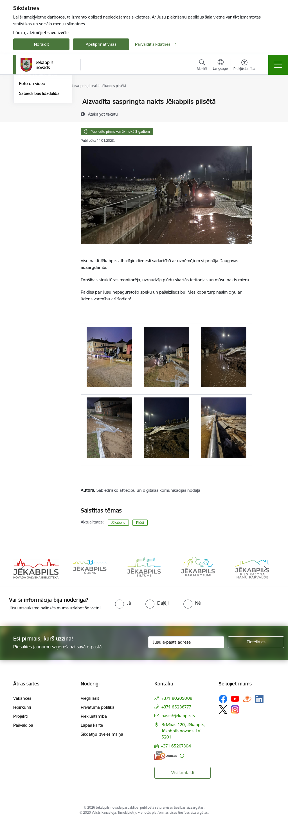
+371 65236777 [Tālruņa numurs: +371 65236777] (176, 707)
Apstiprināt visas (101, 44)
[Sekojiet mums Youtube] (235, 698)
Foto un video (32, 150)
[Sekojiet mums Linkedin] (259, 699)
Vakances (22, 698)
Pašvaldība (23, 725)
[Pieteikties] (256, 642)
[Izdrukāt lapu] (267, 99)
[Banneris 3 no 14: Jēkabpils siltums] (144, 568)
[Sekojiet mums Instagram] (235, 709)
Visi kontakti (182, 772)
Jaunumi (27, 102)
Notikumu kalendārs (38, 141)
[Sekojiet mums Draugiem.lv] (247, 698)
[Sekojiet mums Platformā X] (223, 709)
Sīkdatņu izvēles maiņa (102, 734)
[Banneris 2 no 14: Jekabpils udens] (90, 568)
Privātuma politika (97, 707)
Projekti (20, 716)
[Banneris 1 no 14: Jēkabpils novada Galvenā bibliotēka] (36, 568)
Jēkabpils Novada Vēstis (41, 131)
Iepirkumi (22, 707)
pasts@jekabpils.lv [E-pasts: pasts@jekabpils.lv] (178, 715)
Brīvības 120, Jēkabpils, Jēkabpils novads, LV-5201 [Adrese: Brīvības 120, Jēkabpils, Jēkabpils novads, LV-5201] (183, 731)
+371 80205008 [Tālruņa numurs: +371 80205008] (176, 698)
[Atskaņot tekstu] (103, 114)
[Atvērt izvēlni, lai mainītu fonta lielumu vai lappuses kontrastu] (244, 65)
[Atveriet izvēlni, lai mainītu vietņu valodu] (220, 65)
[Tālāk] (265, 568)
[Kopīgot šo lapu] (267, 113)
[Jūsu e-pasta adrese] (186, 642)
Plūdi (140, 522)
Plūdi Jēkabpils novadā (40, 111)
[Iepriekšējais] (22, 568)
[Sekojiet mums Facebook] (223, 699)
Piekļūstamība (94, 716)
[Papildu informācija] (182, 756)
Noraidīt (41, 44)
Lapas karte (92, 725)
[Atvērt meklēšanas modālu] (202, 65)
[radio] (123, 603)
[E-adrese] (165, 755)
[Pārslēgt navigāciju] (278, 65)
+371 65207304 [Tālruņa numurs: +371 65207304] (176, 746)
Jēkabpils (118, 522)
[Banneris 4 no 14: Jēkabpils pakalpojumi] (198, 568)
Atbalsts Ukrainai (35, 121)
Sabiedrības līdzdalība (39, 160)
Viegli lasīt (90, 698)
